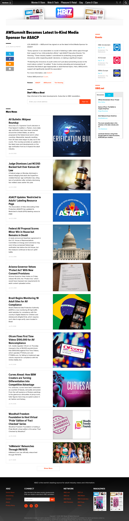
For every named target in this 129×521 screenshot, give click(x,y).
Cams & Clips (91, 2)
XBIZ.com (67, 492)
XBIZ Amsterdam (104, 45)
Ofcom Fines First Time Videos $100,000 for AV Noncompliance (22, 339)
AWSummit (47, 83)
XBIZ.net (99, 88)
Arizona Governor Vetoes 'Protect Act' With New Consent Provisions (22, 270)
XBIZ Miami (81, 496)
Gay (81, 2)
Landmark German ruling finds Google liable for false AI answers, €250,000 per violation (109, 135)
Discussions (100, 95)
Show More (48, 468)
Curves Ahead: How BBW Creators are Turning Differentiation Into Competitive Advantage (22, 380)
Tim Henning (59, 83)
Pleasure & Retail (69, 2)
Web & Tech (53, 2)
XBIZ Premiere (68, 502)
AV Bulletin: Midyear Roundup (20, 121)
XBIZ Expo (81, 502)
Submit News (10, 492)
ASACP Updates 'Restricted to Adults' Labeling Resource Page (25, 200)
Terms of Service (83, 520)
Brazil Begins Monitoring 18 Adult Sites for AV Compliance (24, 301)
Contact (8, 499)
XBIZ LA (80, 492)
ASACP (49, 73)
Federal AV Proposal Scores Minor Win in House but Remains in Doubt (24, 231)
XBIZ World (67, 499)
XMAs (79, 505)
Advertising (9, 496)
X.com (45, 76)
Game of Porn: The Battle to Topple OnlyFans (107, 108)
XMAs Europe (103, 70)
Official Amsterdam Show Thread (108, 100)
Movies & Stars (38, 2)
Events (98, 37)
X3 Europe (102, 58)
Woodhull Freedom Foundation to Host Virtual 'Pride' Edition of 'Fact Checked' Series (23, 419)
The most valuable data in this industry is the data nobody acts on (108, 125)
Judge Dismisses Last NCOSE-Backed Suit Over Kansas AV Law (25, 167)
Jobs (109, 95)
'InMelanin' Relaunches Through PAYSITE (21, 447)
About (8, 502)
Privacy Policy (10, 505)
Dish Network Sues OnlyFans (107, 116)
